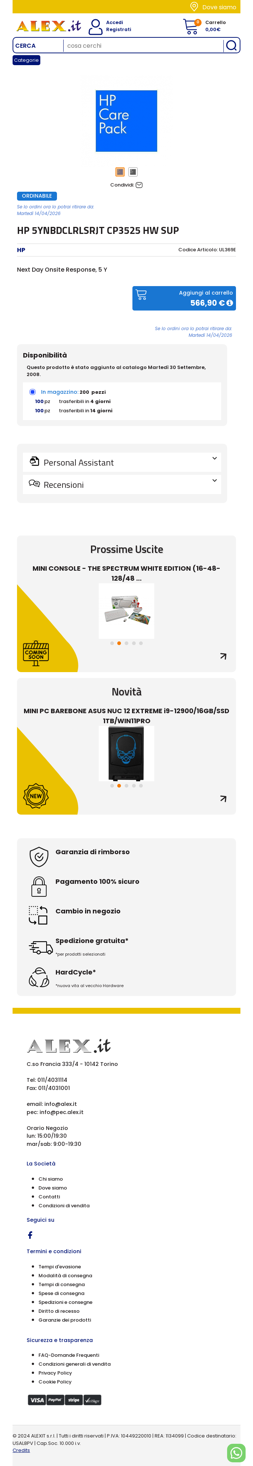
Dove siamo (219, 7)
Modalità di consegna (65, 1275)
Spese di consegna (61, 1293)
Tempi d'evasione (59, 1266)
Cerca (25, 45)
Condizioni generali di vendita (74, 1364)
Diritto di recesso (59, 1311)
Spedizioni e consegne (65, 1302)
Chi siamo (50, 1178)
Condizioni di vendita (64, 1205)
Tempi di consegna (61, 1284)
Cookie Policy (55, 1381)
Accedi (111, 22)
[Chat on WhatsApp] (236, 1453)
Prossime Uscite (126, 549)
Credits (21, 1450)
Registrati (113, 29)
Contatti (49, 1196)
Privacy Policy (55, 1372)
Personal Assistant (129, 462)
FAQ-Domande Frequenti (68, 1355)
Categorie (26, 60)
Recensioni (129, 484)
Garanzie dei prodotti (64, 1320)
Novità (127, 691)
